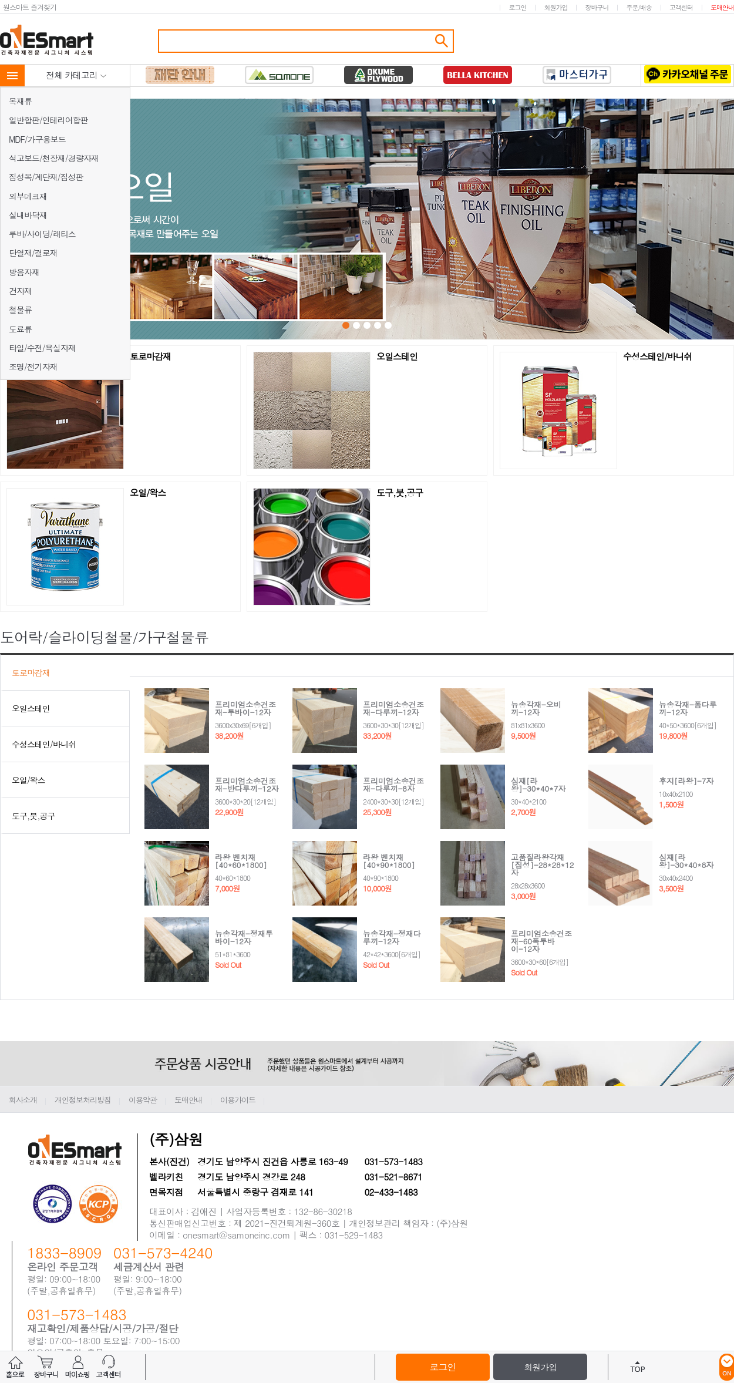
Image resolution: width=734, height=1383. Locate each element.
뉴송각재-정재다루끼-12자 (392, 937)
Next (527, 220)
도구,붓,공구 (399, 493)
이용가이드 (237, 1099)
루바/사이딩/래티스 (42, 234)
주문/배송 (639, 7)
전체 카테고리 (76, 75)
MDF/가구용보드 (37, 139)
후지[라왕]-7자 (686, 781)
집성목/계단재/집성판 (46, 177)
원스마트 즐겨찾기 (29, 7)
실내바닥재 (28, 215)
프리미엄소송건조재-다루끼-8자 (393, 784)
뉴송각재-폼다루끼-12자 (688, 708)
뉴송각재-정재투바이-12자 (244, 937)
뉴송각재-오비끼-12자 (536, 708)
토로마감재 (150, 357)
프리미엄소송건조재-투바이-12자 (245, 708)
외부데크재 (28, 196)
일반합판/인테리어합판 (48, 120)
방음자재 (24, 272)
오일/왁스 (148, 493)
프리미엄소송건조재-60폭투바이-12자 (541, 941)
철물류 (20, 309)
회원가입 (555, 7)
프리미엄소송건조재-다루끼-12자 (393, 708)
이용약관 (143, 1099)
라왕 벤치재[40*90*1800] (389, 861)
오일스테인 (396, 357)
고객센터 (681, 7)
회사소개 (23, 1099)
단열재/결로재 (33, 252)
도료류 (20, 329)
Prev (209, 220)
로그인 (517, 7)
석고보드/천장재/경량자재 (54, 158)
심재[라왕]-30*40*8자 (686, 861)
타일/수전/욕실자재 (42, 348)
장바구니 (596, 7)
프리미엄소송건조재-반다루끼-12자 (247, 784)
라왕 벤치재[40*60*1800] (241, 861)
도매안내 (722, 7)
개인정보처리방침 (83, 1099)
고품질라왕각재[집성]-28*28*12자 (542, 864)
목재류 (20, 101)
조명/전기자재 (33, 366)
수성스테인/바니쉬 (657, 357)
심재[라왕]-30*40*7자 (538, 784)
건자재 (20, 291)
